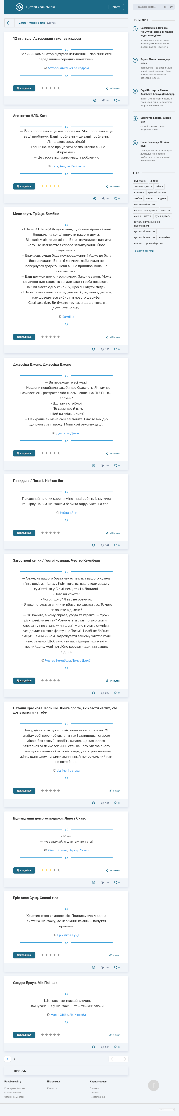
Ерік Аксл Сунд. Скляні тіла (35, 898)
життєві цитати (143, 186)
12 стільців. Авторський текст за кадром (47, 38)
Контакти (52, 1088)
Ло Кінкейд (78, 1015)
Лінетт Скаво (57, 850)
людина (161, 198)
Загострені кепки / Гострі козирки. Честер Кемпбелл (56, 560)
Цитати (23, 23)
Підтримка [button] (53, 1081)
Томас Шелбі (82, 660)
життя (154, 180)
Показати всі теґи (143, 250)
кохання (139, 192)
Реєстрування (97, 1097)
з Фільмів (115, 88)
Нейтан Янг (68, 512)
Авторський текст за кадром (68, 68)
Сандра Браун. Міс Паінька (35, 983)
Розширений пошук (14, 1088)
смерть (165, 210)
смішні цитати (142, 216)
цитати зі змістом (144, 231)
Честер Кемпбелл (58, 660)
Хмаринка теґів (37, 23)
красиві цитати (157, 192)
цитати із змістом (144, 237)
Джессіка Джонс (68, 433)
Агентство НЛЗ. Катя (30, 116)
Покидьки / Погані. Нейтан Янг (38, 481)
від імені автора (68, 770)
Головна (94, 1088)
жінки (159, 186)
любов (138, 198)
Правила (94, 1092)
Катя (55, 166)
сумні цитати (162, 216)
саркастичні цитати (145, 210)
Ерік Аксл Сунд (68, 935)
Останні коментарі (14, 1097)
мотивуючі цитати (145, 204)
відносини (140, 180)
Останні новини (12, 1092)
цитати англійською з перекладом (147, 223)
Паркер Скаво (79, 850)
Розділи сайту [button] (12, 1081)
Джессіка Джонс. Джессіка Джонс (42, 364)
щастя (138, 243)
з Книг (116, 791)
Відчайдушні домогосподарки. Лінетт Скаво (49, 818)
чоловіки (164, 237)
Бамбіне (68, 317)
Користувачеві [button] (98, 1081)
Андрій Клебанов (72, 166)
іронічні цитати (154, 243)
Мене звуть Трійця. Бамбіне (36, 214)
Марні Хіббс (59, 1015)
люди (149, 198)
